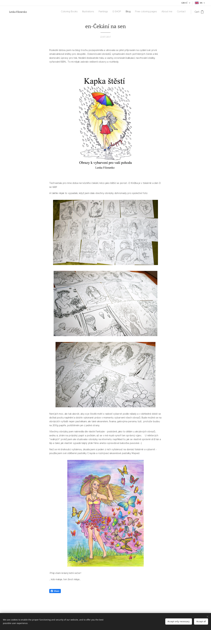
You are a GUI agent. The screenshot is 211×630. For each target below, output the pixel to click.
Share (55, 591)
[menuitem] (153, 12)
